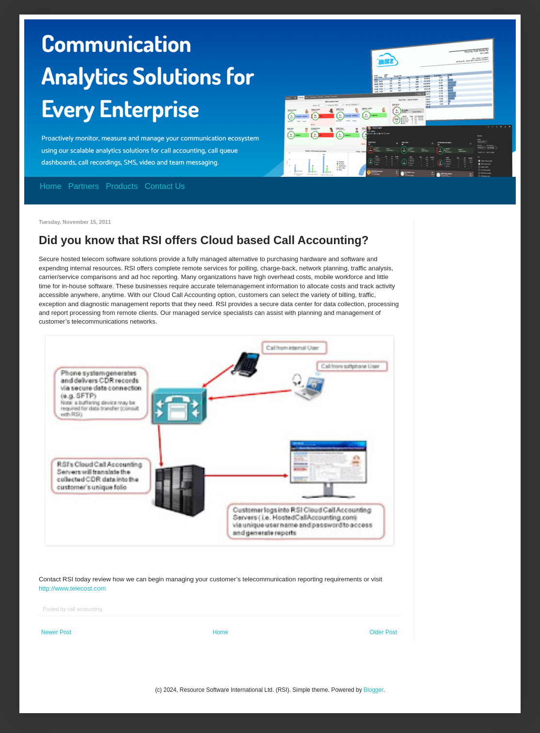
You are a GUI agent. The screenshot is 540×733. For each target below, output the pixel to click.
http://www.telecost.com (72, 588)
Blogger (373, 689)
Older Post (383, 632)
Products (122, 186)
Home (51, 186)
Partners (83, 186)
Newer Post (56, 632)
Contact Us (164, 186)
